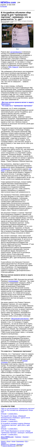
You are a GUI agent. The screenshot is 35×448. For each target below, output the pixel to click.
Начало (3, 441)
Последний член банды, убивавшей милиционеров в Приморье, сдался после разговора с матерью (15, 417)
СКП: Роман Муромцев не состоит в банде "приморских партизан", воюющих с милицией (17, 431)
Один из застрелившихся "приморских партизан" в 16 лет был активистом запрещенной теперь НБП (18, 410)
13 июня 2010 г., (13, 413)
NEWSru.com (8, 2)
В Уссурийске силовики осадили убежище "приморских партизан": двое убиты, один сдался (15, 425)
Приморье (18, 437)
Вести (17, 48)
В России (3, 6)
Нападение (4, 438)
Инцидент (26, 437)
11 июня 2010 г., (13, 421)
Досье (8, 441)
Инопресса (20, 444)
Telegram (3, 443)
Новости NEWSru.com (9, 446)
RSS (26, 441)
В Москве (13, 444)
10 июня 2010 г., (13, 434)
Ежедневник (20, 441)
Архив (13, 441)
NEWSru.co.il (5, 444)
